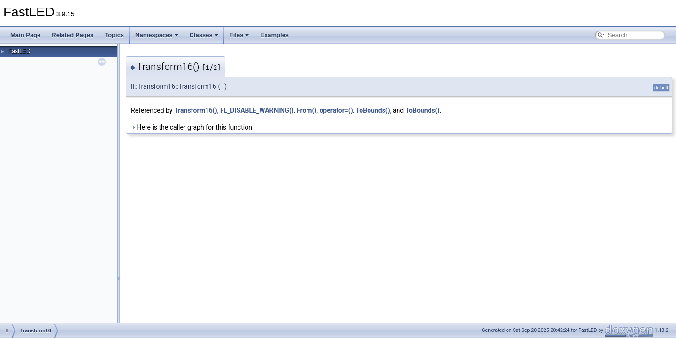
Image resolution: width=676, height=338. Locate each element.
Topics (114, 34)
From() (306, 110)
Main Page (25, 34)
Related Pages (72, 34)
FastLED (19, 51)
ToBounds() (373, 110)
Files (239, 34)
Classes (204, 34)
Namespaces (156, 34)
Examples (274, 34)
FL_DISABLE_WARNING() (257, 110)
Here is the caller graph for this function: (192, 127)
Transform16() (195, 110)
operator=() (336, 110)
